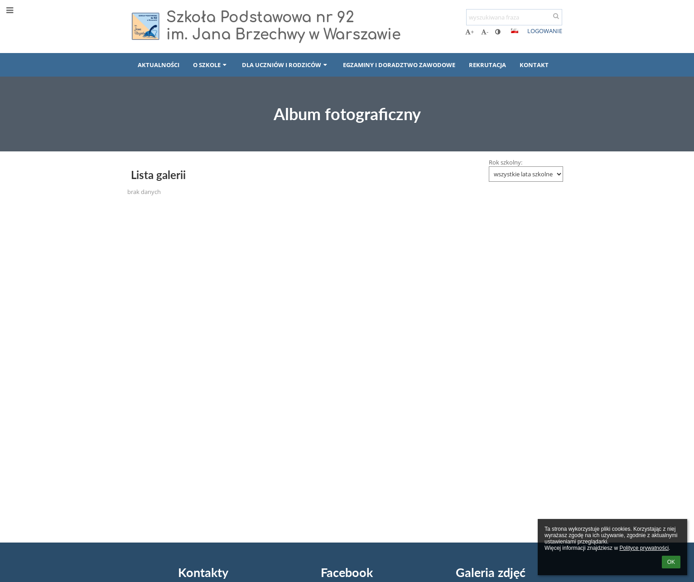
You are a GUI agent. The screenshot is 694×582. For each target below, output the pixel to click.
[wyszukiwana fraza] (514, 17)
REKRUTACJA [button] (487, 65)
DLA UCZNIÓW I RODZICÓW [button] (285, 65)
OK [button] (671, 562)
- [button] (484, 32)
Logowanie (544, 31)
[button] (514, 30)
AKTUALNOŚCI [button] (158, 65)
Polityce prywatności (644, 548)
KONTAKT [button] (534, 65)
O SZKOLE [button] (210, 65)
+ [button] (469, 32)
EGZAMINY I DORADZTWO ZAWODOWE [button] (399, 65)
